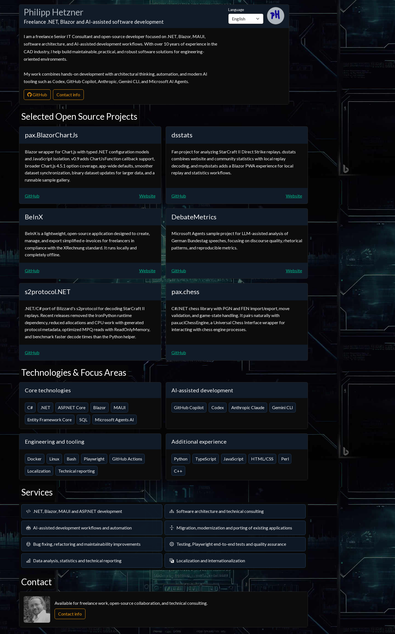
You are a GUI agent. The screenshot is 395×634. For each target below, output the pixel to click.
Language (246, 15)
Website (147, 195)
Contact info (68, 94)
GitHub (37, 94)
